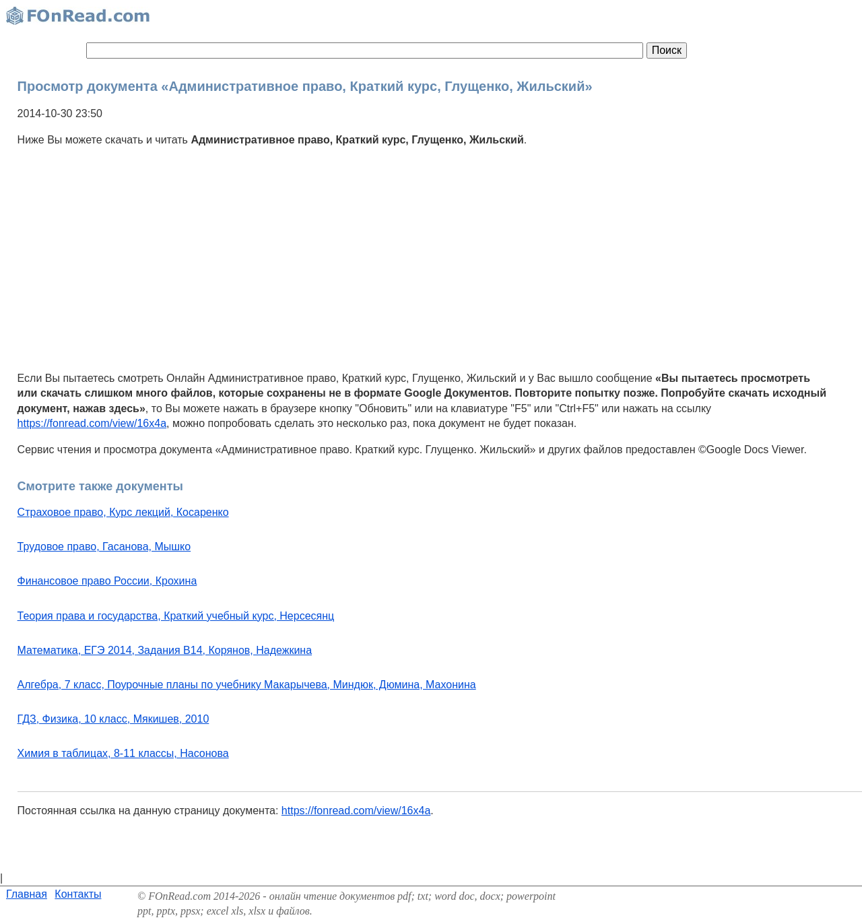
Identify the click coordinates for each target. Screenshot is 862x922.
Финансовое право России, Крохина (107, 581)
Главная (26, 894)
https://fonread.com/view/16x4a (92, 423)
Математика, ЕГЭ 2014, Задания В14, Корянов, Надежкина (165, 650)
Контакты (78, 894)
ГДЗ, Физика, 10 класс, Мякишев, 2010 (113, 719)
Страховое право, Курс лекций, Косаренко (123, 512)
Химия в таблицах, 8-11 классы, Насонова (123, 753)
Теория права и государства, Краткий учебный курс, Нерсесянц (176, 616)
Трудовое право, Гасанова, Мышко (104, 546)
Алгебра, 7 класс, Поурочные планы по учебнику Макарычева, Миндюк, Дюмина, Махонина (247, 684)
